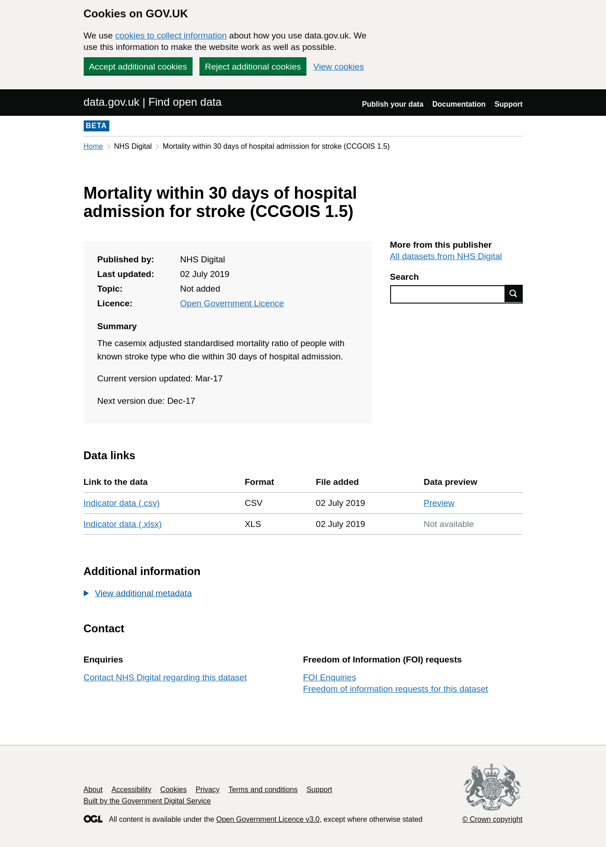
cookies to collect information (171, 35)
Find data (513, 293)
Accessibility (131, 789)
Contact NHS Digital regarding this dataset (165, 677)
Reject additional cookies (253, 66)
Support (508, 104)
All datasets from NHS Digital (446, 256)
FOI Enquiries (329, 677)
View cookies (338, 66)
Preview (439, 503)
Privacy (208, 789)
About (93, 789)
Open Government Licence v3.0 (268, 819)
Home (93, 146)
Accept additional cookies (138, 66)
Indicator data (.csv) (122, 503)
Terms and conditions (263, 789)
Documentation (458, 104)
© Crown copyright (492, 819)
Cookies (173, 789)
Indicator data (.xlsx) (123, 524)
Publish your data (393, 104)
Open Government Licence (232, 303)
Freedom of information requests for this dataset (395, 689)
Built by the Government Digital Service (147, 801)
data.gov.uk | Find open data (153, 102)
